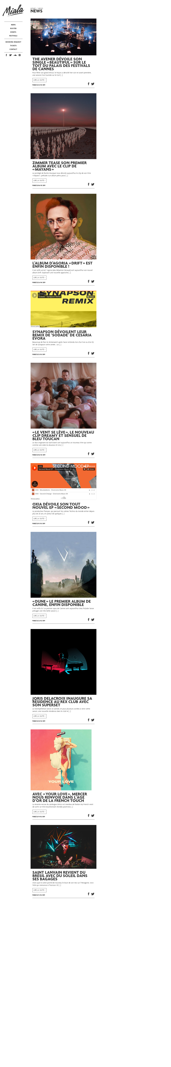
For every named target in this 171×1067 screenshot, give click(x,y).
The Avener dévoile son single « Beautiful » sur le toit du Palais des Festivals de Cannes (61, 64)
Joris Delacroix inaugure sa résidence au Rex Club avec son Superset (62, 702)
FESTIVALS (13, 36)
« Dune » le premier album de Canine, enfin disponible (61, 603)
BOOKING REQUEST (13, 42)
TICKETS (13, 45)
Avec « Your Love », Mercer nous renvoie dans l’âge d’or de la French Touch (59, 797)
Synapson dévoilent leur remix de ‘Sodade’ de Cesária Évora (62, 335)
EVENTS (13, 32)
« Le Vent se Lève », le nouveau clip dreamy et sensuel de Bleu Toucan (63, 436)
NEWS (13, 25)
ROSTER (13, 28)
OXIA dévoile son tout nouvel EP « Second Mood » (60, 506)
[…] (61, 75)
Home (33, 9)
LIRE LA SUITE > (39, 80)
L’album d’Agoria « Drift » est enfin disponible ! (62, 265)
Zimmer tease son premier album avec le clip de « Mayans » (59, 166)
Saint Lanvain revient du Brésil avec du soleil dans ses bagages (59, 876)
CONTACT (13, 49)
